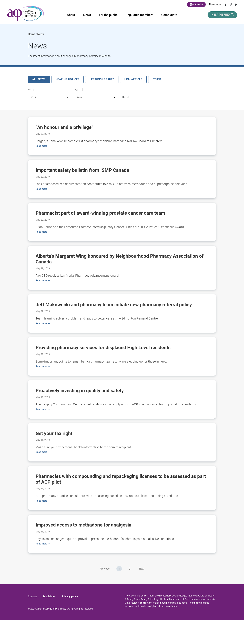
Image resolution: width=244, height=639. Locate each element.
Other (156, 79)
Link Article (133, 79)
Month (79, 90)
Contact (32, 615)
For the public (108, 15)
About (71, 15)
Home (31, 34)
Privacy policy (70, 615)
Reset (125, 97)
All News (39, 79)
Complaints (169, 15)
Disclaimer (49, 615)
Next (141, 587)
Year (31, 90)
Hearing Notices (67, 79)
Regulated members (139, 15)
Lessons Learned (101, 79)
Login (196, 4)
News (86, 15)
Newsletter (215, 4)
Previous (105, 587)
